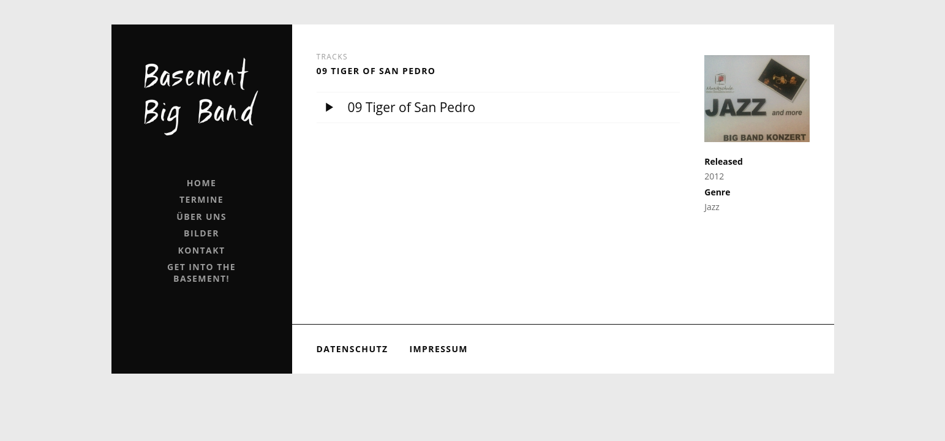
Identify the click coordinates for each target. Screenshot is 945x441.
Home (202, 183)
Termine (201, 199)
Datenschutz (352, 349)
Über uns (201, 216)
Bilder (201, 233)
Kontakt (201, 250)
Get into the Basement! (201, 272)
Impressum (438, 349)
